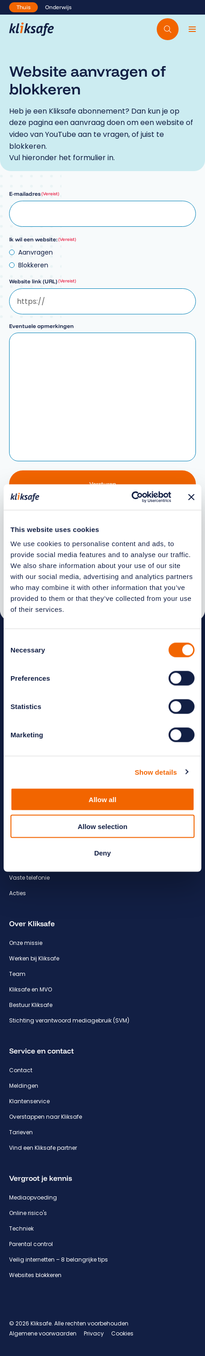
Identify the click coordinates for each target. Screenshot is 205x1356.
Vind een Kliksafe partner (43, 1148)
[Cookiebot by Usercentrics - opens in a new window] (131, 497)
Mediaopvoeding (33, 1197)
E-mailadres (34, 193)
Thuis (23, 7)
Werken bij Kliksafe (34, 958)
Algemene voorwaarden (43, 1333)
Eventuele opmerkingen (41, 326)
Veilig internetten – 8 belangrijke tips (58, 1259)
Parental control (31, 1244)
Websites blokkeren (35, 1275)
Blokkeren (33, 265)
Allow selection (102, 826)
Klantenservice (29, 1101)
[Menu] (192, 29)
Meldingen (23, 1086)
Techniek (21, 1228)
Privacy (94, 1333)
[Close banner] (191, 497)
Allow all (103, 799)
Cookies (122, 1333)
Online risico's (28, 1213)
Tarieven (21, 1132)
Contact (20, 1070)
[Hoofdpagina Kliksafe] (31, 29)
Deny (102, 853)
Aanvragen (35, 252)
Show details (156, 772)
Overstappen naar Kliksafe (45, 1117)
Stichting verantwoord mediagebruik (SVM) (69, 1020)
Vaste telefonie (29, 877)
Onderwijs (58, 7)
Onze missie (25, 943)
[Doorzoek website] (168, 29)
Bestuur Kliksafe (30, 1005)
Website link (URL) (42, 281)
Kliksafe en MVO (30, 989)
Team (17, 974)
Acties (17, 893)
